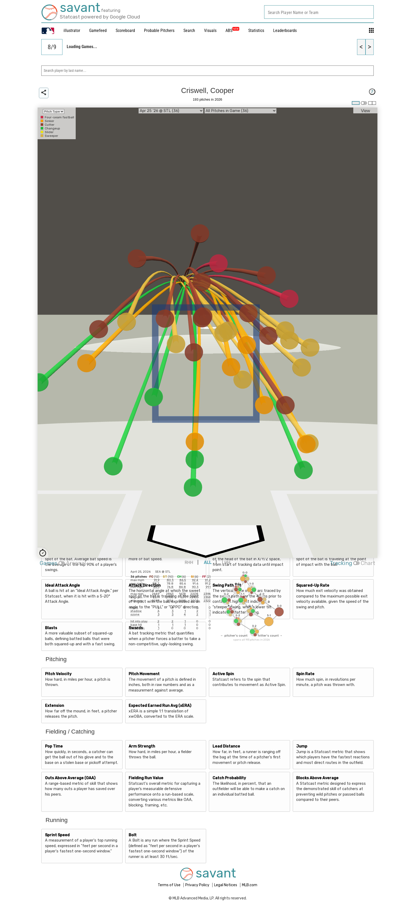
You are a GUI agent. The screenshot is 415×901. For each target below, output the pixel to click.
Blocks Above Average (317, 778)
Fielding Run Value (146, 778)
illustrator (72, 30)
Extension (54, 705)
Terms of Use (169, 885)
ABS (232, 30)
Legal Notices (226, 885)
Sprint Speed (57, 835)
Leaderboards (285, 30)
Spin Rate (305, 674)
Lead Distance (226, 746)
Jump (301, 746)
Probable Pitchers (159, 30)
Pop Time (54, 746)
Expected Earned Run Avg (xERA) (160, 705)
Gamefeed (98, 30)
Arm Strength (142, 746)
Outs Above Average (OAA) (70, 778)
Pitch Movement (144, 674)
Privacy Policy (197, 885)
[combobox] (319, 12)
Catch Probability (229, 778)
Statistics (256, 30)
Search (189, 30)
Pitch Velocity (58, 674)
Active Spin (223, 674)
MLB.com (249, 885)
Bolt (133, 835)
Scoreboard (125, 30)
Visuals (210, 30)
